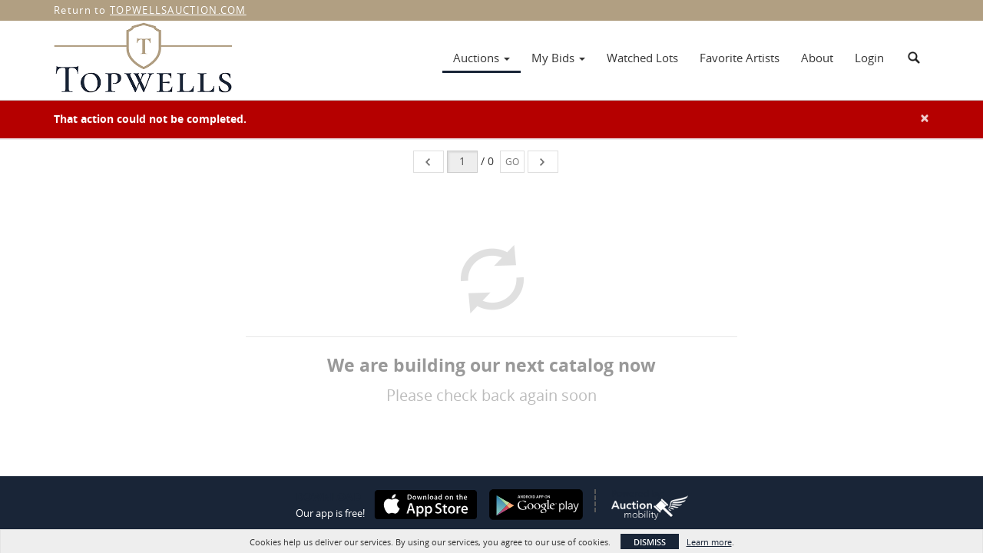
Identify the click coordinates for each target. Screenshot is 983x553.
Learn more (709, 542)
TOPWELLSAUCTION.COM (178, 10)
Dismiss (650, 542)
